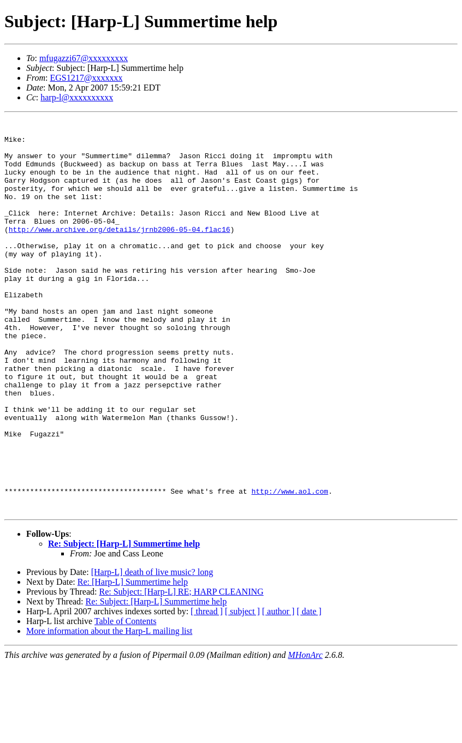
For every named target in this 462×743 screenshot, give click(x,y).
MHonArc (305, 733)
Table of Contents (125, 699)
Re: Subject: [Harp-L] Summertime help (124, 622)
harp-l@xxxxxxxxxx (76, 97)
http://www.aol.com (289, 566)
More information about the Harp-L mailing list (109, 709)
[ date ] (309, 689)
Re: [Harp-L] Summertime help (133, 660)
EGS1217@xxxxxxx (86, 77)
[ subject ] (242, 689)
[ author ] (278, 689)
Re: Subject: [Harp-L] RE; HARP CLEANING (181, 670)
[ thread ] (207, 689)
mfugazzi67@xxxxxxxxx (83, 58)
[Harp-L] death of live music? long (152, 650)
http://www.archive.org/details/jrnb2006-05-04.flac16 (119, 252)
